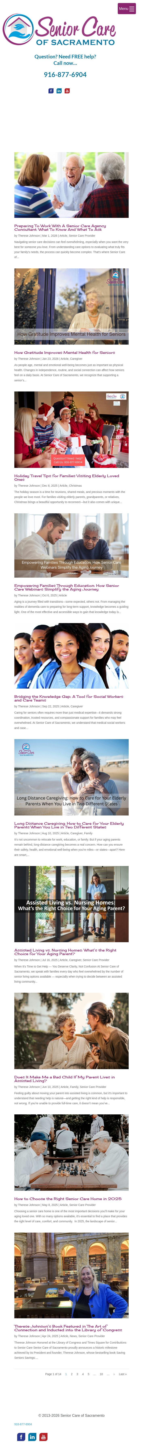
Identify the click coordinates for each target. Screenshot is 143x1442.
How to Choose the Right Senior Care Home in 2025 (68, 1198)
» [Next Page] (114, 1374)
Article (63, 235)
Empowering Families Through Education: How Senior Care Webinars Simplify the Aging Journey (66, 587)
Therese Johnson (29, 235)
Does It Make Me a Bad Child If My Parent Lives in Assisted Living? (64, 1079)
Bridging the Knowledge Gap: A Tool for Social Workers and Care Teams (68, 698)
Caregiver (76, 358)
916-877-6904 (65, 74)
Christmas (75, 485)
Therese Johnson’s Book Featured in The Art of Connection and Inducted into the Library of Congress (68, 1328)
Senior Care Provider (82, 235)
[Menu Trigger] (127, 8)
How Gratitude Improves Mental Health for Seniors (64, 352)
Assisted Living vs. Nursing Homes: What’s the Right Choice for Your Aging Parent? (65, 952)
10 (101, 1374)
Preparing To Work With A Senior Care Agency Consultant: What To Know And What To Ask (60, 228)
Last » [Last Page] (123, 1374)
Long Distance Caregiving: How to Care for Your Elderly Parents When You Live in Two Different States (69, 825)
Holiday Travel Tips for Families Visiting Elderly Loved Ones (66, 478)
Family (88, 833)
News (73, 1336)
